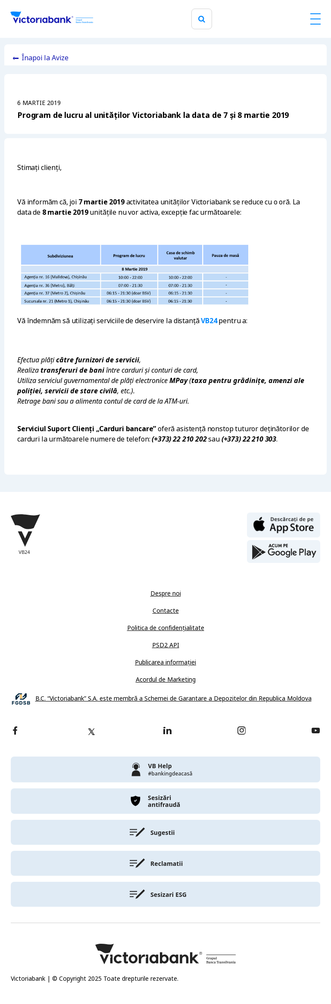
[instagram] (241, 731)
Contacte (166, 610)
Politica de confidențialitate (165, 628)
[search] (201, 19)
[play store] (283, 551)
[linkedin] (167, 731)
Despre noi (165, 593)
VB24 (209, 321)
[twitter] (91, 731)
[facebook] (15, 731)
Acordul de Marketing (166, 679)
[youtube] (315, 731)
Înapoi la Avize (45, 58)
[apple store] (283, 524)
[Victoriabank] (51, 18)
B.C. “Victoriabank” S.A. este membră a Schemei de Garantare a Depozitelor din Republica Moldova (173, 699)
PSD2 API (165, 645)
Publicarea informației (165, 662)
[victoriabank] (165, 769)
